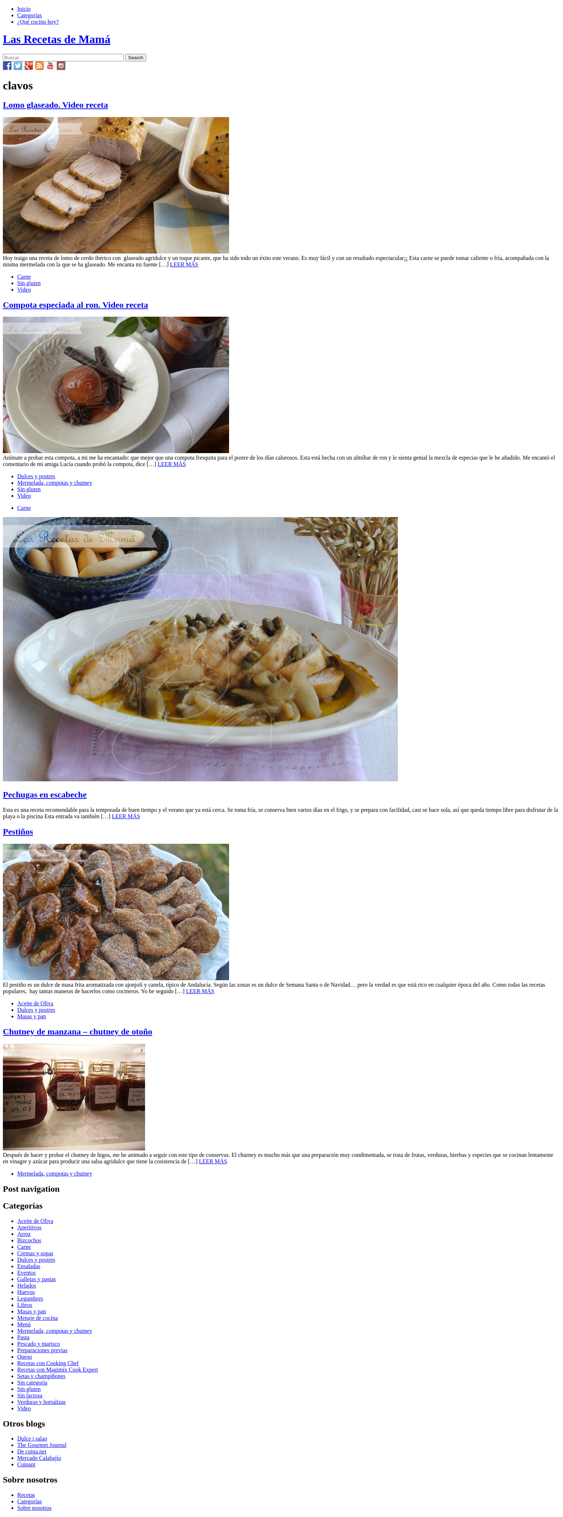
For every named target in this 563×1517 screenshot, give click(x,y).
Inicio (24, 9)
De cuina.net (31, 1451)
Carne (24, 277)
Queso (24, 1357)
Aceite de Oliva (35, 1003)
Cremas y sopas (35, 1253)
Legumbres (30, 1298)
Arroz (24, 1234)
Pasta (23, 1337)
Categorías (29, 15)
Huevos (26, 1292)
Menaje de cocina (37, 1318)
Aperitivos (29, 1227)
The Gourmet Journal (41, 1445)
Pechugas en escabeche (45, 794)
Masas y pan (31, 1016)
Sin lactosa (29, 1395)
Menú (24, 1324)
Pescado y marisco (38, 1344)
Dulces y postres (36, 476)
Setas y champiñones (41, 1376)
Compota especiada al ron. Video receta (75, 305)
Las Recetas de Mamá (56, 39)
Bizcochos (29, 1240)
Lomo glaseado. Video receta (55, 105)
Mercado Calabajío (39, 1458)
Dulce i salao (32, 1438)
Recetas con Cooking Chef (48, 1363)
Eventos (26, 1273)
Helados (26, 1286)
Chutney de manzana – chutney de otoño (77, 1031)
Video (24, 290)
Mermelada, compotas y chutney (54, 483)
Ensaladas (28, 1266)
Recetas (26, 1495)
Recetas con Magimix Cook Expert (57, 1370)
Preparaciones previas (42, 1350)
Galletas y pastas (36, 1279)
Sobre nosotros (34, 1508)
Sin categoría (32, 1382)
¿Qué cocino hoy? (38, 22)
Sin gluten (29, 283)
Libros (24, 1305)
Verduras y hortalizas (41, 1402)
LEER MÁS (184, 264)
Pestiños (18, 831)
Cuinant (26, 1464)
